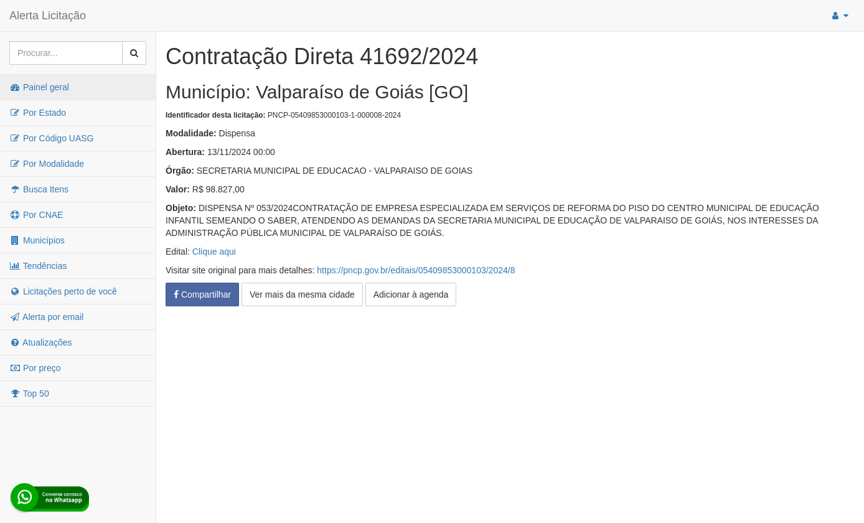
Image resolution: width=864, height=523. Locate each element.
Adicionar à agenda (411, 294)
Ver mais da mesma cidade (302, 294)
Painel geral (39, 87)
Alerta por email (46, 317)
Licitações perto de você (63, 291)
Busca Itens (38, 189)
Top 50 (29, 393)
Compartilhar (202, 294)
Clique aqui (214, 252)
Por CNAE (36, 215)
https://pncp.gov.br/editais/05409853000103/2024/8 (416, 270)
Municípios (37, 240)
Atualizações (40, 342)
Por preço (35, 368)
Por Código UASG (51, 138)
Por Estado (37, 113)
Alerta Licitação (47, 15)
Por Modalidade (46, 164)
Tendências (38, 266)
